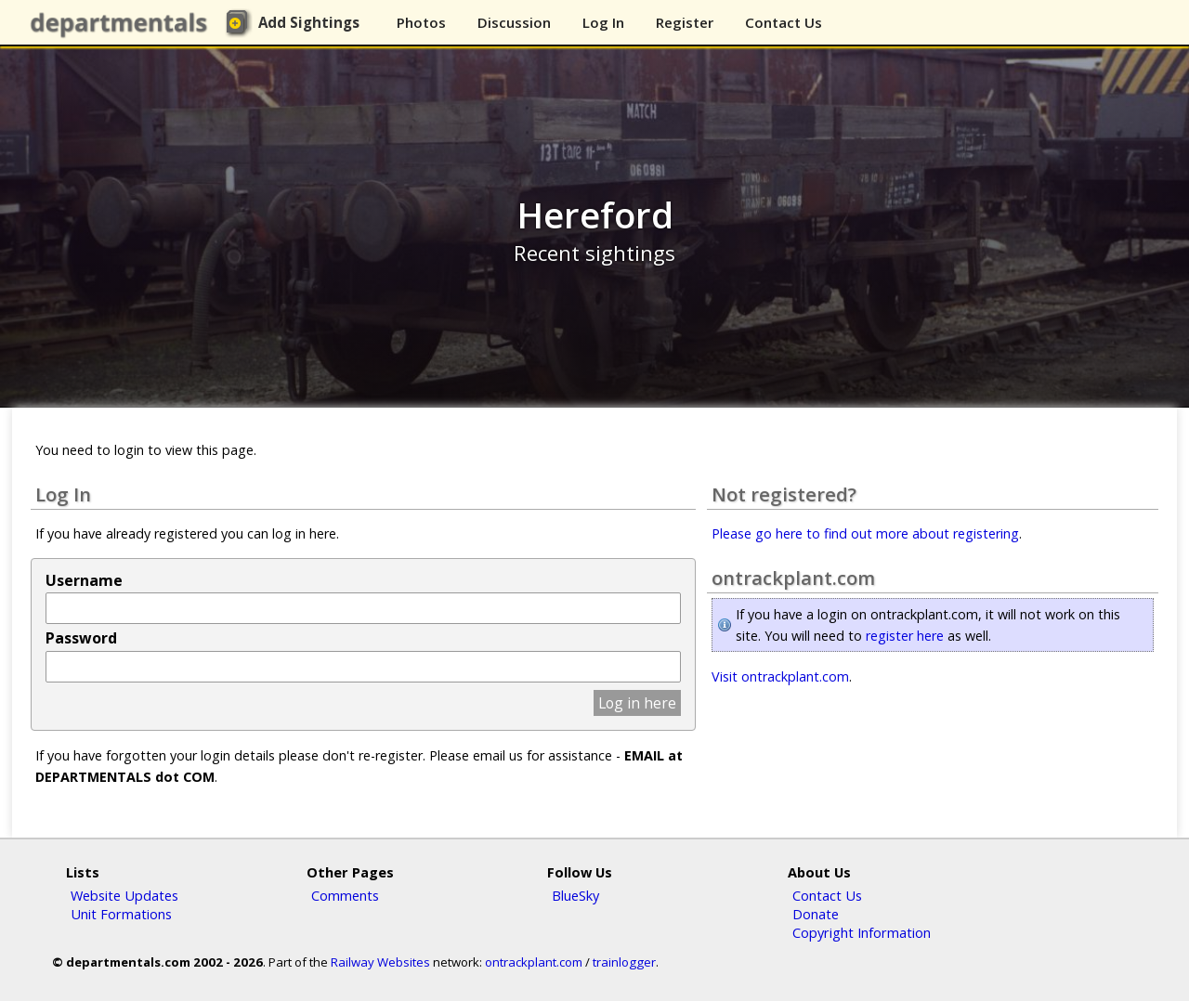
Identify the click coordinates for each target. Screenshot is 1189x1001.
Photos (421, 22)
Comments (345, 895)
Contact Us (783, 22)
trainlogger (624, 962)
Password (81, 638)
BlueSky (575, 895)
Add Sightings (308, 22)
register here (905, 635)
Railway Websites (380, 962)
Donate (815, 913)
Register (684, 22)
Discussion (514, 22)
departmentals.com (123, 23)
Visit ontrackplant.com (780, 676)
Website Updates (124, 895)
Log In (603, 22)
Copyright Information (861, 932)
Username (84, 580)
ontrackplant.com (533, 962)
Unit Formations (121, 913)
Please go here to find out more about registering (865, 533)
